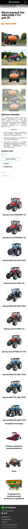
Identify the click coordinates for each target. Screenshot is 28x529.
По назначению (5, 516)
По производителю (6, 519)
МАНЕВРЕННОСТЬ (8, 166)
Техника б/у (4, 521)
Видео (4, 172)
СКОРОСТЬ (6, 163)
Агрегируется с (5, 176)
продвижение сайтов (11, 527)
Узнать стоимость (11, 159)
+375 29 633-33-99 (21, 5)
